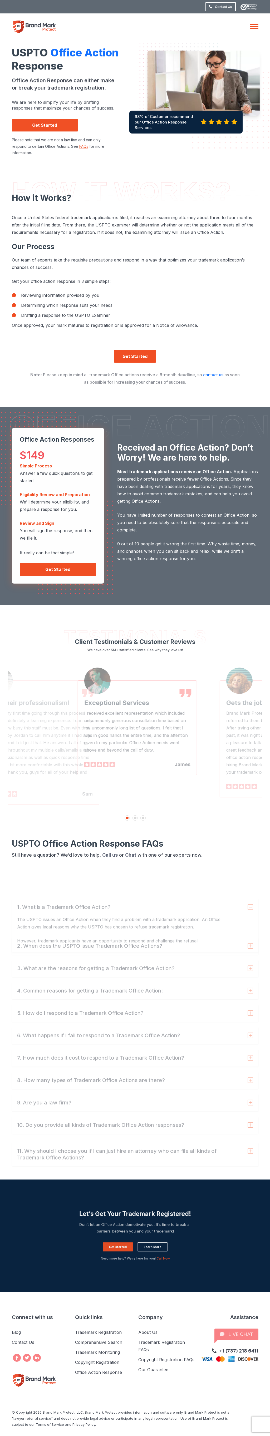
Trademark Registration (98, 1332)
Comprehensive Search (98, 1342)
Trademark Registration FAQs (161, 1346)
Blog (16, 1332)
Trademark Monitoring (97, 1352)
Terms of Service (50, 1424)
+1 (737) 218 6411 (235, 1351)
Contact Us (220, 7)
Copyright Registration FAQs (166, 1359)
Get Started (44, 137)
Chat (130, 855)
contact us (213, 374)
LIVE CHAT (236, 1334)
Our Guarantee (153, 1369)
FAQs (83, 158)
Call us (110, 855)
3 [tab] (143, 818)
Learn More (143, 1241)
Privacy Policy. (84, 1424)
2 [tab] (135, 818)
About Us (148, 1332)
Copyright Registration (97, 1362)
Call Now (148, 1246)
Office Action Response (98, 1372)
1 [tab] (127, 818)
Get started (127, 1241)
